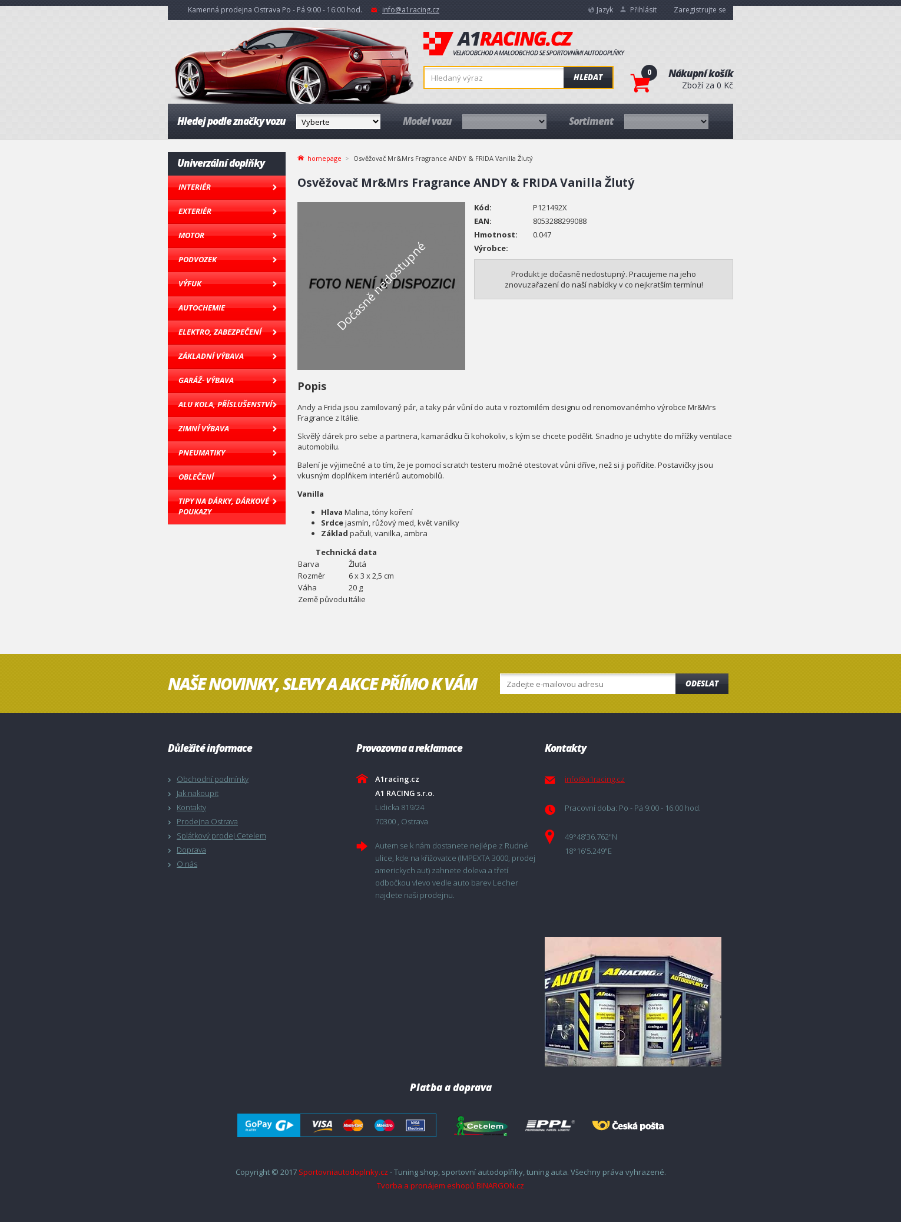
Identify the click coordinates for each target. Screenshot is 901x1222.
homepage (324, 157)
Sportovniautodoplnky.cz (343, 1172)
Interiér (194, 186)
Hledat (588, 77)
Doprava (191, 849)
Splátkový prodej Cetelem (221, 835)
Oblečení (196, 476)
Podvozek (197, 259)
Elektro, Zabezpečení (219, 331)
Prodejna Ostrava (207, 821)
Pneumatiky (201, 452)
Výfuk (189, 283)
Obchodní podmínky (213, 779)
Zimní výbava (203, 428)
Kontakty (191, 807)
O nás (187, 863)
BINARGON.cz (500, 1185)
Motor (191, 235)
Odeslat (701, 683)
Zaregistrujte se (700, 10)
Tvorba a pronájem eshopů (426, 1185)
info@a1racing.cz (410, 10)
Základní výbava (211, 356)
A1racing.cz (524, 43)
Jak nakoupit (197, 793)
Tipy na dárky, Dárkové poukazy (223, 506)
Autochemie (201, 307)
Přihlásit (643, 10)
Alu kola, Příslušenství (225, 404)
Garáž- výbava (206, 380)
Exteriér (194, 211)
